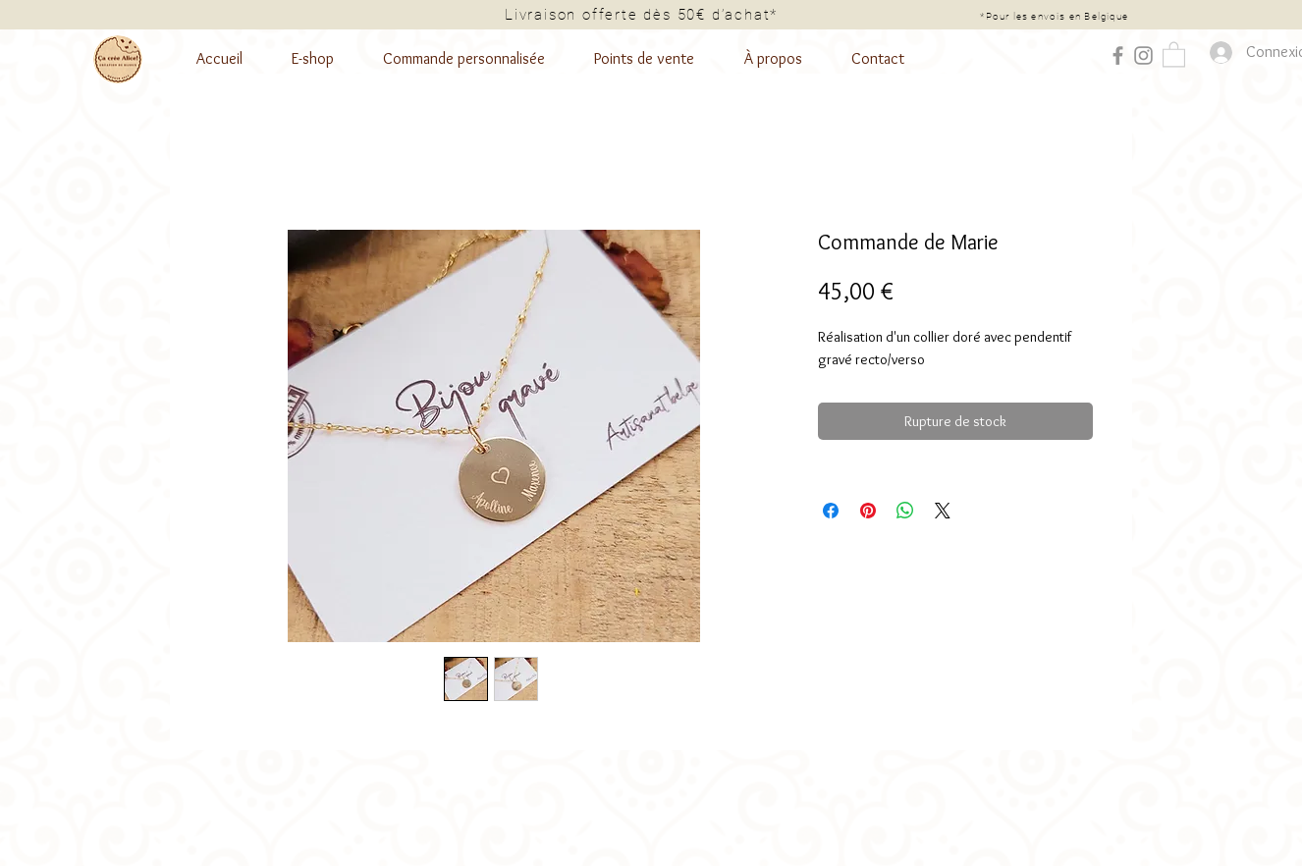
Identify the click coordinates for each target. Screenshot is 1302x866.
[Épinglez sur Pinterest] (868, 510)
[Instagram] (1143, 55)
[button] (1174, 53)
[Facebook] (1118, 55)
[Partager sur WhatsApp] (905, 510)
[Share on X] (942, 510)
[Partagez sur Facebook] (830, 510)
